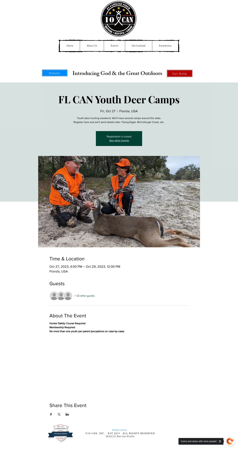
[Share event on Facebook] (51, 414)
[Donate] (55, 72)
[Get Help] (180, 73)
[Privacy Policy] (119, 430)
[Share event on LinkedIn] (67, 414)
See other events (119, 140)
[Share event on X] (59, 414)
